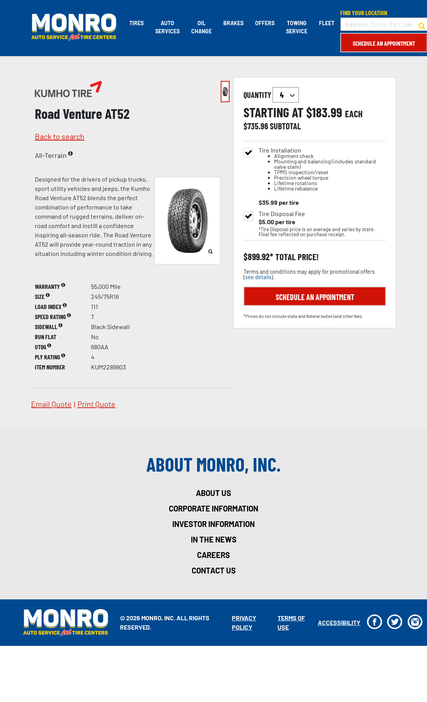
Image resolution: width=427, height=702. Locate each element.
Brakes (233, 23)
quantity (271, 95)
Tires (136, 23)
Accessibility (338, 622)
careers (213, 555)
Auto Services (167, 27)
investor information (213, 524)
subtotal (285, 126)
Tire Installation (322, 169)
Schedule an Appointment (383, 43)
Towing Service (296, 27)
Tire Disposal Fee (282, 214)
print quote (96, 403)
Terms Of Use (291, 622)
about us (213, 493)
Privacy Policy (244, 622)
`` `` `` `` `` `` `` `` (286, 95)
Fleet (326, 23)
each (354, 113)
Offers (264, 23)
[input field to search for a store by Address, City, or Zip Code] (383, 24)
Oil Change (201, 27)
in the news (214, 539)
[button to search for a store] (421, 24)
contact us (214, 570)
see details (258, 277)
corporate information (213, 508)
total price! (296, 256)
